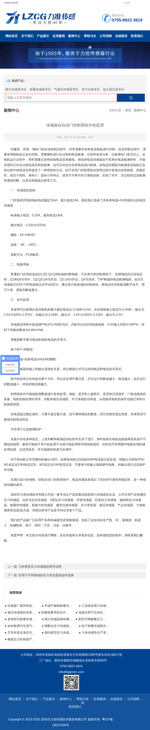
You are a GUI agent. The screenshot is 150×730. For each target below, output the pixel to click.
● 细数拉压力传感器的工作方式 (58, 625)
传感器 (21, 190)
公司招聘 (105, 36)
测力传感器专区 (16, 89)
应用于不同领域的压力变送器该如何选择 (46, 575)
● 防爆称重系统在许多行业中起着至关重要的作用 (54, 612)
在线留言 (121, 36)
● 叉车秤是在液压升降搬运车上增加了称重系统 (21, 632)
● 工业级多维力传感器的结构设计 (95, 605)
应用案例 (58, 36)
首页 (128, 110)
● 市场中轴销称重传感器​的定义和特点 (58, 605)
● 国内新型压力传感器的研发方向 (58, 632)
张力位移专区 (91, 89)
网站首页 (11, 36)
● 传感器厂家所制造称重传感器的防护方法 (21, 605)
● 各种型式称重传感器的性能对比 (21, 619)
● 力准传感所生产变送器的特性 (95, 632)
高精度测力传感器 (93, 494)
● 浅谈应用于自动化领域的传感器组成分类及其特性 (92, 612)
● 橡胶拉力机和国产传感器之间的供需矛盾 (21, 639)
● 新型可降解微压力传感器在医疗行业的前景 (92, 619)
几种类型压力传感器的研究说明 (40, 566)
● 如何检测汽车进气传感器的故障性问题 (21, 625)
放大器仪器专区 (113, 89)
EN (129, 3)
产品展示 (43, 36)
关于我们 (27, 36)
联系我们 (137, 36)
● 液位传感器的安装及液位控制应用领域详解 (21, 612)
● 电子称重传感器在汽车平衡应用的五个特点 (95, 625)
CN (125, 3)
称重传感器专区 (40, 89)
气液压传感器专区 (66, 89)
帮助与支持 (90, 38)
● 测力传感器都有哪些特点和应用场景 (58, 619)
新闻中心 (74, 36)
